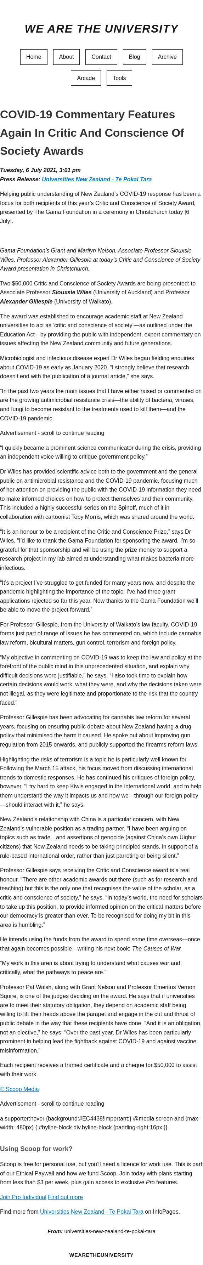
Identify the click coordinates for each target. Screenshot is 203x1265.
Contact (101, 57)
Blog (134, 57)
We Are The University (101, 28)
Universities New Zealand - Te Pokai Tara (97, 179)
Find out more (65, 1197)
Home (33, 57)
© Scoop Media (19, 1089)
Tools (119, 78)
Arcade (86, 78)
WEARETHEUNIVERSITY (101, 1255)
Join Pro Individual (23, 1197)
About (66, 57)
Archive (167, 57)
